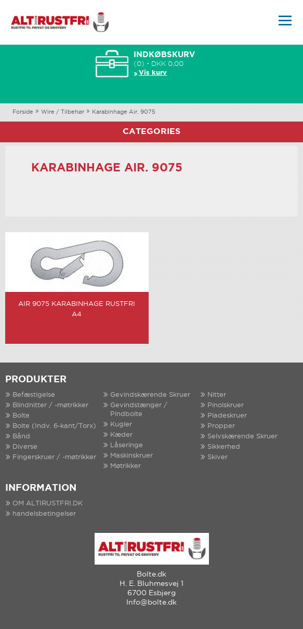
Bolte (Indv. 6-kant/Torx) (54, 426)
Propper (221, 426)
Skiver (217, 457)
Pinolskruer (225, 405)
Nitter (216, 395)
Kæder (121, 435)
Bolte (21, 416)
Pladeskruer (227, 416)
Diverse (24, 447)
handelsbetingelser (44, 514)
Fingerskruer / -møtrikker (54, 457)
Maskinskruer (131, 456)
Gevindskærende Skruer (150, 395)
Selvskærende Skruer (242, 436)
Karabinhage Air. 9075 (123, 112)
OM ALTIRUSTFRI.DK (47, 503)
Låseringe (126, 445)
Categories (151, 132)
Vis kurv (153, 73)
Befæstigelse (33, 395)
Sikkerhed (223, 447)
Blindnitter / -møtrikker (50, 405)
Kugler (121, 424)
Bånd (21, 436)
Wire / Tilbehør (62, 112)
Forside (22, 112)
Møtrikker (125, 466)
